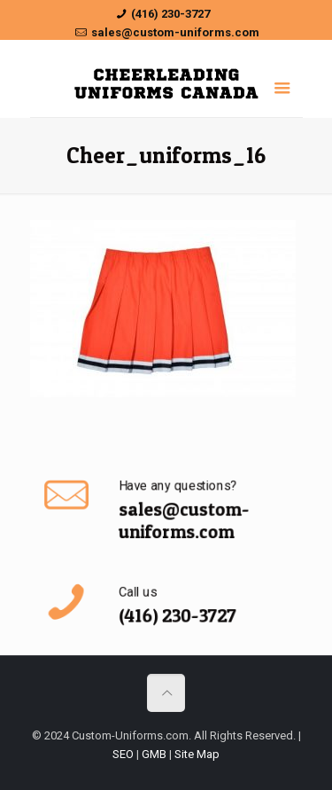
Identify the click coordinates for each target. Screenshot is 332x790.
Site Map (197, 754)
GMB (154, 754)
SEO (123, 754)
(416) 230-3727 (170, 13)
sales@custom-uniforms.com (175, 32)
